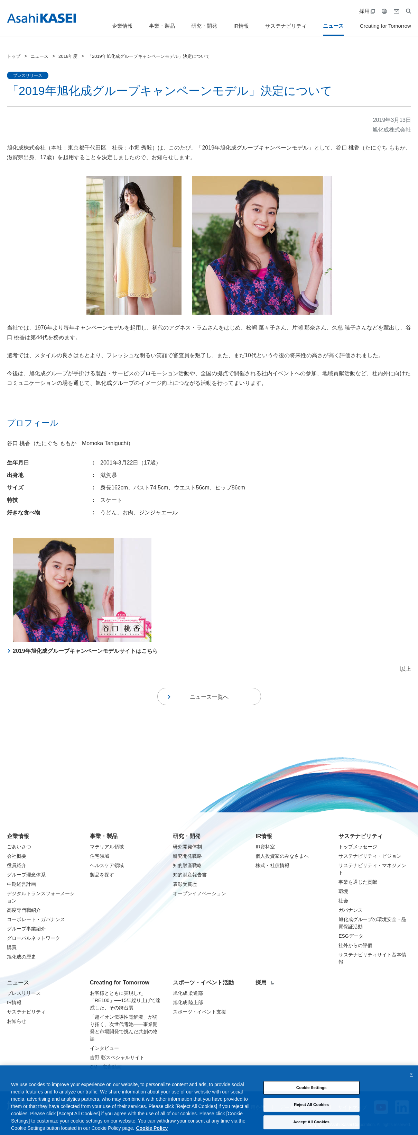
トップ (13, 56)
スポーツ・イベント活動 (203, 982)
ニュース (333, 26)
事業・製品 (162, 26)
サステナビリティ (286, 26)
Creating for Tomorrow (385, 26)
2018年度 (67, 56)
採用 (367, 11)
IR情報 (241, 26)
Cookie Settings (311, 1097)
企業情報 (122, 26)
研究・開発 (204, 26)
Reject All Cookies (311, 1114)
